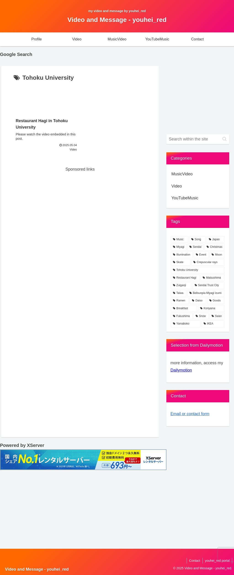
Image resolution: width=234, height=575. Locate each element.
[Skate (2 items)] (180, 262)
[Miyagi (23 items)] (178, 247)
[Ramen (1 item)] (180, 300)
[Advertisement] (80, 96)
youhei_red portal (217, 560)
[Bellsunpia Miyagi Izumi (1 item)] (206, 293)
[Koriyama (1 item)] (211, 308)
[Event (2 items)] (201, 254)
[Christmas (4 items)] (214, 247)
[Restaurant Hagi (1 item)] (185, 277)
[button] (225, 139)
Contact (194, 560)
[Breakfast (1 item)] (184, 308)
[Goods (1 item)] (216, 300)
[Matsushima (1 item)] (212, 277)
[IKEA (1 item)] (213, 323)
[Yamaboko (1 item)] (186, 323)
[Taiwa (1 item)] (178, 293)
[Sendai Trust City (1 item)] (209, 285)
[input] (197, 139)
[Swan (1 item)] (217, 316)
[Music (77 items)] (179, 239)
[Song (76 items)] (197, 239)
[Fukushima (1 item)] (182, 316)
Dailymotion (181, 370)
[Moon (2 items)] (217, 254)
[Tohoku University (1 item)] (197, 270)
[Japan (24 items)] (216, 239)
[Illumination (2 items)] (182, 254)
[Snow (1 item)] (201, 316)
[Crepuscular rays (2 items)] (207, 262)
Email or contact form (189, 413)
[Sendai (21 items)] (195, 247)
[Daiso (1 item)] (198, 300)
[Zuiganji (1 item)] (181, 285)
